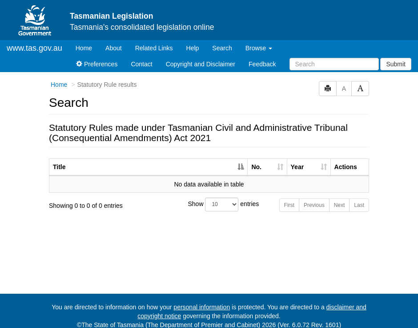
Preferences (96, 56)
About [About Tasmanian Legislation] (113, 40)
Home (87, 40)
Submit (396, 56)
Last (359, 197)
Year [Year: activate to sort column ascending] (297, 159)
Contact (141, 56)
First (289, 197)
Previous (314, 197)
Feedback (262, 56)
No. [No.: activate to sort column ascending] (256, 159)
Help (192, 40)
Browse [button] (259, 40)
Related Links (154, 40)
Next (339, 197)
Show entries (209, 197)
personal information (201, 299)
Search (222, 40)
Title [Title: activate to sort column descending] (59, 159)
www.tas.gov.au (34, 40)
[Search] (334, 56)
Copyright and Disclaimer (200, 56)
